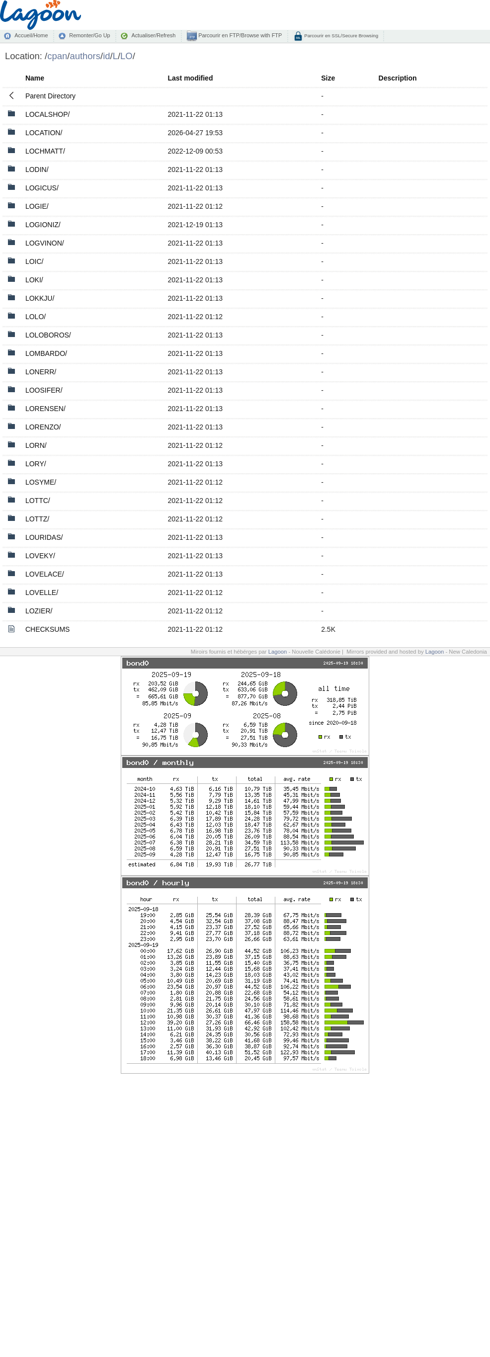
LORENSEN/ (45, 409)
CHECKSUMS (47, 629)
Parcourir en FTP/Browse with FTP (239, 35)
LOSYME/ (40, 482)
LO (126, 56)
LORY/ (35, 464)
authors (85, 56)
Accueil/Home (31, 35)
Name (34, 78)
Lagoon (277, 652)
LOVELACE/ (44, 574)
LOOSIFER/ (44, 390)
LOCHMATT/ (45, 151)
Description (398, 78)
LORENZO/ (43, 427)
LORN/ (36, 445)
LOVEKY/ (40, 556)
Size (328, 78)
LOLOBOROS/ (48, 335)
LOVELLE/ (41, 592)
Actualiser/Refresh (153, 35)
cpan (57, 56)
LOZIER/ (38, 611)
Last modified (190, 78)
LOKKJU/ (39, 298)
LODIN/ (37, 169)
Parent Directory (50, 96)
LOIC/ (34, 261)
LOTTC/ (37, 501)
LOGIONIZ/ (43, 225)
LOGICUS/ (42, 188)
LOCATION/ (43, 133)
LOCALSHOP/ (47, 114)
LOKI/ (34, 280)
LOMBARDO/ (46, 353)
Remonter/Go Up (89, 35)
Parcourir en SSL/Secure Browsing (340, 35)
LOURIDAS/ (44, 537)
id (106, 56)
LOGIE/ (37, 206)
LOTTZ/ (37, 519)
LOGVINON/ (44, 243)
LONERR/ (40, 372)
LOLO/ (35, 317)
